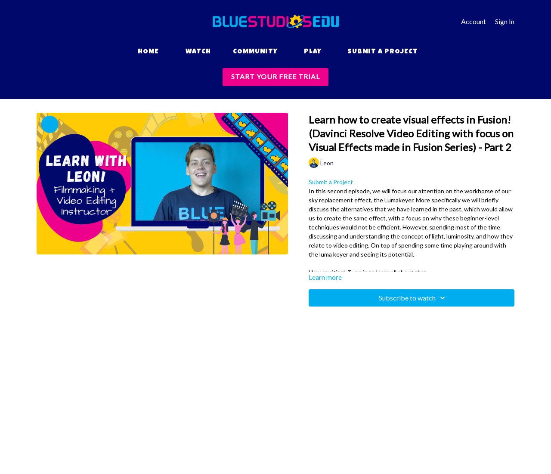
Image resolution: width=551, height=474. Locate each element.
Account (473, 21)
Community (255, 52)
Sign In (504, 21)
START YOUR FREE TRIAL (275, 76)
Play (313, 52)
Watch (198, 52)
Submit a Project (382, 52)
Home (148, 52)
